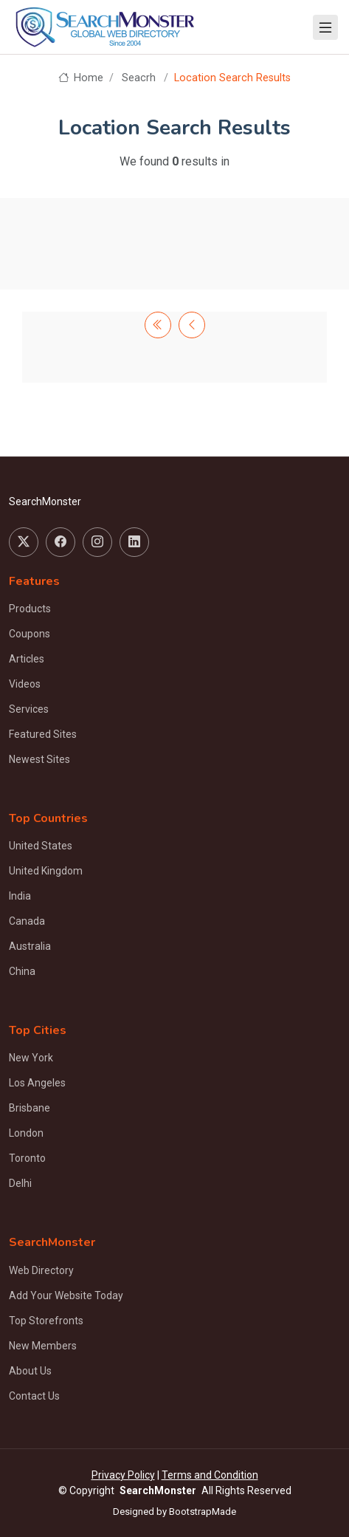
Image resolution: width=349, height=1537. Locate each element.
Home (80, 78)
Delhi (20, 1183)
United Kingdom (46, 871)
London (26, 1133)
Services (29, 709)
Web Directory (41, 1270)
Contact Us (34, 1396)
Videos (25, 684)
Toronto (27, 1158)
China (22, 971)
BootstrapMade (202, 1511)
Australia (30, 946)
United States (40, 846)
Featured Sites (43, 734)
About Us (30, 1371)
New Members (43, 1346)
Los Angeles (37, 1083)
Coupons (29, 634)
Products (30, 608)
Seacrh (139, 78)
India (20, 896)
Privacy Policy (123, 1475)
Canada (27, 921)
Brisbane (29, 1108)
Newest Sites (39, 759)
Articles (26, 659)
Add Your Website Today (66, 1295)
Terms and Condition (210, 1475)
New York (31, 1057)
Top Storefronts (46, 1320)
